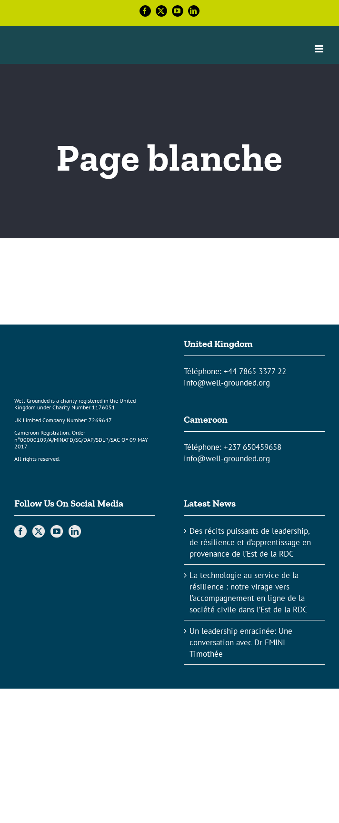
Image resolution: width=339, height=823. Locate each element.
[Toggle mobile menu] (320, 49)
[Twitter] (38, 531)
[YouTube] (56, 531)
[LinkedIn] (75, 531)
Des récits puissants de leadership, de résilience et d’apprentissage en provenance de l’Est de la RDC (250, 542)
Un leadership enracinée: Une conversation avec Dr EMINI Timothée (240, 642)
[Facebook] (20, 531)
